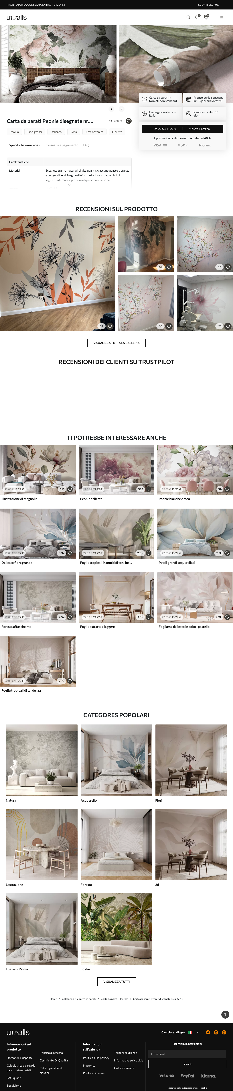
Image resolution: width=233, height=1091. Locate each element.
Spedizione (14, 1062)
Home (53, 976)
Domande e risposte (20, 1035)
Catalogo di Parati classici (51, 1047)
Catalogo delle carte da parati (79, 976)
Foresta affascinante (16, 604)
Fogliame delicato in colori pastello (184, 604)
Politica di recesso (51, 1030)
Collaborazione (124, 1045)
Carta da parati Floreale (114, 976)
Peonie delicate (91, 476)
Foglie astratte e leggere (97, 604)
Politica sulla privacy (96, 1035)
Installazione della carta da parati (22, 1073)
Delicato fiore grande (16, 540)
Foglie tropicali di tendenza (21, 668)
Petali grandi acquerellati (177, 540)
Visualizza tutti (116, 958)
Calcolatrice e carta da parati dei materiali (21, 1045)
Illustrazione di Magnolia (19, 476)
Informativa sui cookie (128, 1037)
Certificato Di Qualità (54, 1037)
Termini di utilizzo (125, 1030)
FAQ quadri (14, 1055)
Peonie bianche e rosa (174, 476)
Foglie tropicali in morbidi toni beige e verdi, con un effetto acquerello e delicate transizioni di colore (106, 540)
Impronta (89, 1042)
